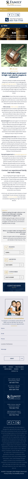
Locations (4, 10)
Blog (22, 369)
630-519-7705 (14, 389)
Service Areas (8, 369)
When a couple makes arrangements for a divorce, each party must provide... (14, 232)
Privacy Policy (8, 473)
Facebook (9, 15)
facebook (9, 422)
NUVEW (3, 471)
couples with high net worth (8, 84)
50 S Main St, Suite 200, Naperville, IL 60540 (14, 386)
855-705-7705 (16, 21)
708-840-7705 (14, 408)
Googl (18, 15)
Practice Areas (20, 367)
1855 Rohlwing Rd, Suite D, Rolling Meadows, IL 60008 (14, 412)
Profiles (11, 367)
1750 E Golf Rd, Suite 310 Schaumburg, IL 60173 (14, 379)
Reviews (16, 369)
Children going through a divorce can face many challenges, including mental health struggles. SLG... (13, 214)
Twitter (14, 15)
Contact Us (14, 371)
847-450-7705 (14, 382)
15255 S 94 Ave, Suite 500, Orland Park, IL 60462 (14, 405)
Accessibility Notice (18, 473)
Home (4, 367)
